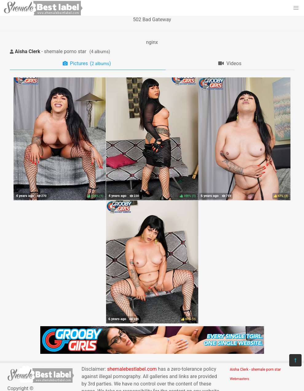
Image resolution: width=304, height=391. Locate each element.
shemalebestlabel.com (132, 369)
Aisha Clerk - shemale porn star (255, 369)
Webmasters (239, 379)
